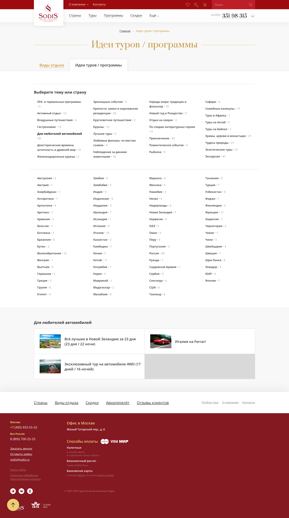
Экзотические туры (221, 150)
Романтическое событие (168, 145)
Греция (44, 281)
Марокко (157, 178)
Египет (44, 294)
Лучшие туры (104, 134)
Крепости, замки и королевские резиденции (115, 111)
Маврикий (102, 281)
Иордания (102, 205)
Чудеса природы (219, 143)
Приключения (162, 138)
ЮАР (210, 274)
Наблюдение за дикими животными (110, 154)
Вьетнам (45, 267)
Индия (100, 192)
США (154, 287)
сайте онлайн (106, 475)
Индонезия (103, 199)
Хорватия (214, 219)
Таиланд (157, 294)
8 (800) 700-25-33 (22, 439)
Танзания (214, 178)
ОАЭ (154, 226)
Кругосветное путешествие (114, 120)
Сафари (212, 102)
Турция (212, 185)
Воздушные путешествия (57, 120)
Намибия (157, 192)
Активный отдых (51, 113)
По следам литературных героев (172, 129)
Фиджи (212, 199)
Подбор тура (209, 402)
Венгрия (45, 260)
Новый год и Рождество (168, 113)
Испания (101, 226)
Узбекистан (215, 192)
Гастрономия (49, 127)
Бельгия (45, 226)
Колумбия (102, 267)
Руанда (156, 260)
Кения (99, 253)
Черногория (215, 226)
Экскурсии (215, 156)
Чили (211, 240)
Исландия (102, 219)
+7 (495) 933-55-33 (23, 427)
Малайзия (102, 294)
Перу (154, 240)
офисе (81, 475)
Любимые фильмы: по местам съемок (114, 143)
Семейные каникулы (222, 109)
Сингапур (158, 281)
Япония (212, 281)
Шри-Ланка (215, 260)
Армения (45, 219)
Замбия (100, 178)
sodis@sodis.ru (19, 460)
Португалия (159, 246)
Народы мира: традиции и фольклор (167, 104)
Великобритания (52, 253)
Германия (46, 274)
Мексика (157, 185)
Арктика (45, 212)
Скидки (92, 402)
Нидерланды (160, 205)
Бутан (43, 246)
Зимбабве (102, 185)
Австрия (45, 185)
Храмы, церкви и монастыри (228, 136)
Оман (155, 233)
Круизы (101, 127)
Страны (40, 402)
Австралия (46, 178)
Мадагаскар (103, 287)
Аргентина (46, 205)
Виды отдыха (51, 65)
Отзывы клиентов (153, 402)
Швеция (213, 253)
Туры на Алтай (217, 122)
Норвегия (158, 219)
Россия (157, 253)
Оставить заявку (21, 454)
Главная (124, 31)
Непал (155, 199)
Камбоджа (102, 246)
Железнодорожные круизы (58, 157)
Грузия (44, 287)
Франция (214, 212)
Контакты (248, 402)
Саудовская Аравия (164, 267)
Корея (99, 274)
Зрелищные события (110, 102)
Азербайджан (48, 192)
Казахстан (102, 240)
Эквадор (213, 267)
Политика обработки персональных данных (25, 477)
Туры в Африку (217, 115)
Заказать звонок (21, 448)
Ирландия (102, 212)
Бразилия (46, 240)
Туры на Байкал (218, 129)
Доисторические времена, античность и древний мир (59, 147)
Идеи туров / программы (98, 65)
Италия (101, 233)
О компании (77, 4)
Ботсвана (45, 233)
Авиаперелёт (117, 402)
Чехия (211, 233)
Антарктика (47, 199)
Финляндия (215, 205)
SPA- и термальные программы (59, 104)
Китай (100, 260)
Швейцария (215, 246)
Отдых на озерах (163, 120)
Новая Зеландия (162, 212)
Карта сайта (18, 470)
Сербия (156, 274)
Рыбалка (157, 152)
